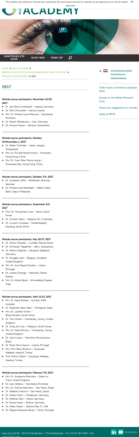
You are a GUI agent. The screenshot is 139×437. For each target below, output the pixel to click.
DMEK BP (57, 58)
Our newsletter (107, 432)
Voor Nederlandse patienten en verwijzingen (121, 75)
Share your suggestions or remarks (118, 108)
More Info (70, 6)
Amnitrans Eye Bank (14, 57)
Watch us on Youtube (121, 432)
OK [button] (132, 2)
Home (41, 10)
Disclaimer (131, 432)
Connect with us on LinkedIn (114, 432)
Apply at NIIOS (107, 114)
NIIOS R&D (38, 58)
